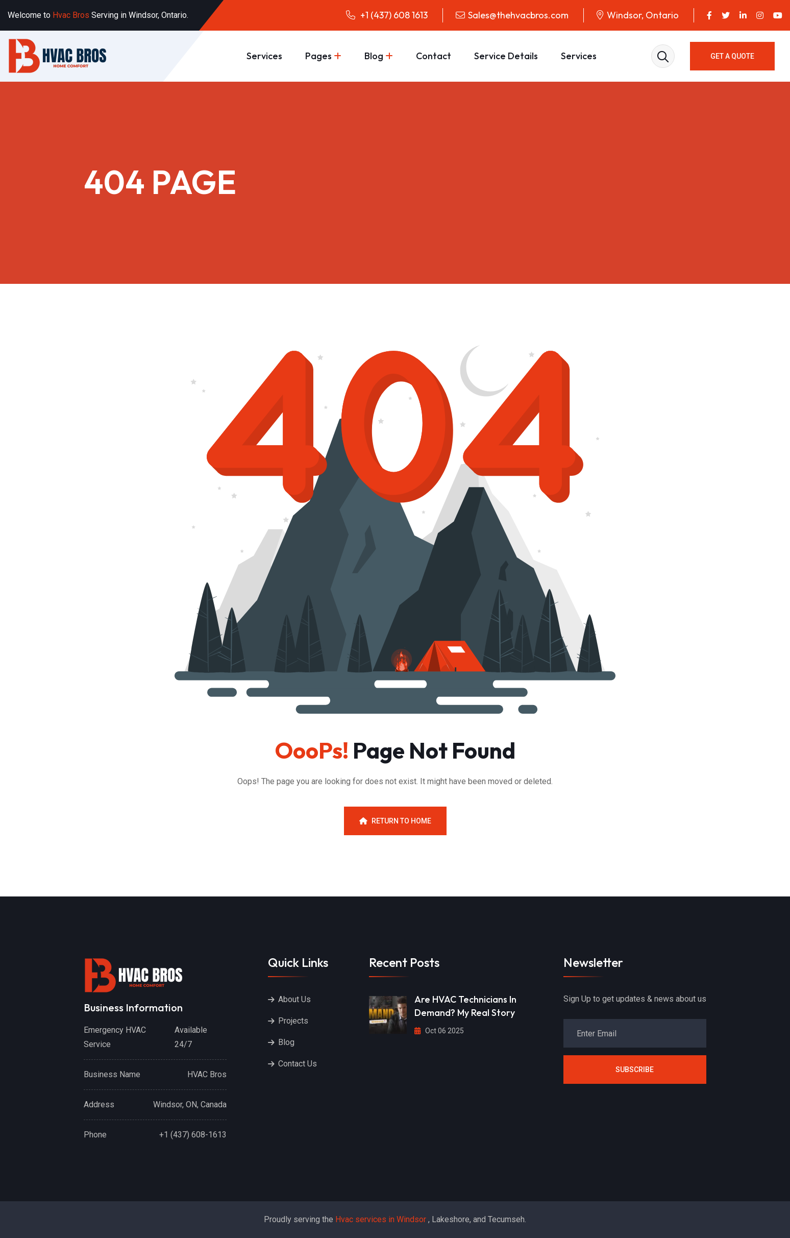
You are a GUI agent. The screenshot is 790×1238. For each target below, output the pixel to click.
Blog (373, 56)
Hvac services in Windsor (380, 1219)
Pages (318, 56)
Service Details (506, 56)
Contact (433, 56)
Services (264, 56)
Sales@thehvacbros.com (518, 15)
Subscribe (634, 1069)
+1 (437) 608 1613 (393, 15)
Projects (293, 1021)
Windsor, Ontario (643, 15)
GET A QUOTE (732, 56)
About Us (294, 999)
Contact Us (297, 1064)
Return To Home (395, 821)
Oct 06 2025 (439, 1031)
